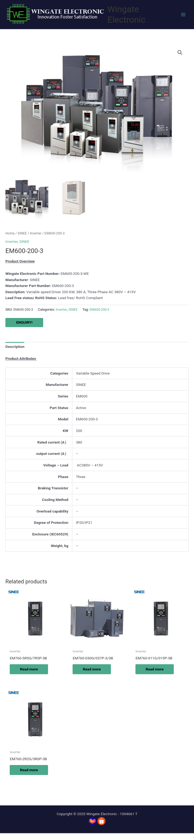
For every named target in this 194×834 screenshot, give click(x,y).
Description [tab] (14, 347)
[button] (180, 52)
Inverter (36, 234)
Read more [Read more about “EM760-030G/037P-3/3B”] (92, 669)
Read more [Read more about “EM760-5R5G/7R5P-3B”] (29, 669)
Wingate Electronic (126, 14)
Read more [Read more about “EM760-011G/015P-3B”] (155, 669)
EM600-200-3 (99, 310)
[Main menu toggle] (183, 14)
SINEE (22, 234)
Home (10, 234)
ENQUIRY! (24, 323)
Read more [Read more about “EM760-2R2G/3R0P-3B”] (29, 771)
